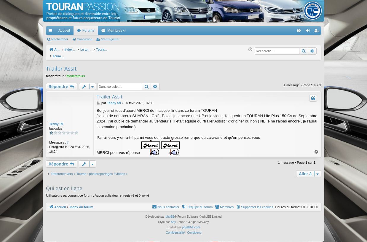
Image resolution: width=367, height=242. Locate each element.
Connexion (84, 39)
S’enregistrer (110, 39)
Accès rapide (51, 31)
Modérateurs (76, 72)
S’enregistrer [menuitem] (318, 31)
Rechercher (59, 39)
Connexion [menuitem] (309, 31)
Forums (88, 30)
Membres (114, 30)
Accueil (64, 30)
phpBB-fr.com (191, 224)
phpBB (169, 213)
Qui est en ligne (64, 185)
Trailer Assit (61, 65)
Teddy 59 (56, 120)
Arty (173, 218)
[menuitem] (278, 30)
